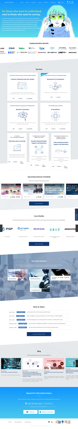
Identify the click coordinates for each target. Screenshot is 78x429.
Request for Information (47, 412)
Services (21, 2)
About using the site (18, 422)
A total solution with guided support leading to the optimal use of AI (20, 22)
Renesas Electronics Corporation (54, 236)
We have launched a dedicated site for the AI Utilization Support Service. (43, 327)
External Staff (52, 2)
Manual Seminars (12, 278)
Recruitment (46, 2)
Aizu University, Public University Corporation (70, 237)
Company (39, 2)
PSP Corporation (23, 236)
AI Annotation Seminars (35, 278)
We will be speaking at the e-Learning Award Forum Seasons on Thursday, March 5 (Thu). (45, 319)
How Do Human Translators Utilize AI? (31, 372)
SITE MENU (76, 217)
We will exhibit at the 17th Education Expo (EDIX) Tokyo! (38, 312)
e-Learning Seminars (35, 290)
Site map (10, 422)
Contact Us (30, 412)
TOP (13, 98)
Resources (61, 2)
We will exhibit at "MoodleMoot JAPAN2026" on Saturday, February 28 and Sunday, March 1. (47, 323)
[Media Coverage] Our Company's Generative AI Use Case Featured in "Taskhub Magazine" (45, 315)
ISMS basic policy (28, 422)
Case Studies (33, 2)
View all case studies (39, 244)
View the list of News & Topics (39, 334)
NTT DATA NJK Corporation (39, 236)
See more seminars (39, 203)
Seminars (27, 2)
